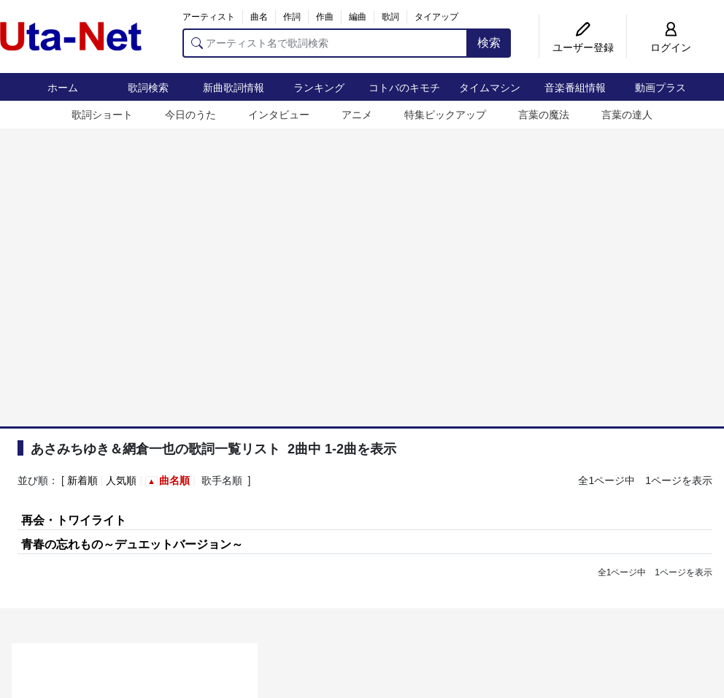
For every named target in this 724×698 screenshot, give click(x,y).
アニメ (357, 114)
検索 (489, 43)
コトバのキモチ (404, 87)
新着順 (82, 480)
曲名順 (174, 480)
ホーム (62, 87)
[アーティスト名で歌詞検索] (325, 43)
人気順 (121, 480)
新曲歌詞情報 (233, 87)
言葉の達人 (626, 114)
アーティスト (208, 17)
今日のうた (190, 114)
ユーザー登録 (583, 47)
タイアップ (436, 17)
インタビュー (278, 114)
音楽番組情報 (575, 87)
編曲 (357, 17)
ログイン (670, 47)
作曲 (325, 17)
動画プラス (660, 87)
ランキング (318, 87)
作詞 (292, 17)
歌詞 (390, 17)
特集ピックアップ (445, 114)
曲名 (259, 17)
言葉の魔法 (543, 114)
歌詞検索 (148, 87)
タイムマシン (489, 87)
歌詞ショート (102, 114)
